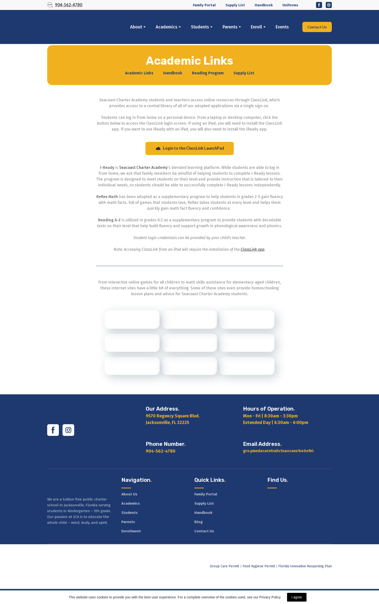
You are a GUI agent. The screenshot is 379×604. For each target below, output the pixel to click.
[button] (64, 5)
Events (282, 27)
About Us (129, 494)
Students (200, 27)
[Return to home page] (82, 27)
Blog (198, 522)
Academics (166, 27)
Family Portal (204, 5)
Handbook (264, 5)
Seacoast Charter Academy (143, 167)
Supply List (235, 5)
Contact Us (204, 531)
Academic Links (139, 73)
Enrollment (131, 531)
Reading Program (208, 73)
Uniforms (290, 5)
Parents (230, 27)
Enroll (256, 27)
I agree (296, 597)
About (136, 27)
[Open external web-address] (132, 319)
